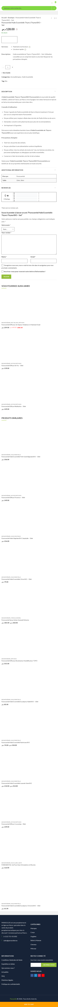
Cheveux (33, 944)
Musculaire (14, 863)
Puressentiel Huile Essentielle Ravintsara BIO (15, 742)
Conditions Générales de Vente (11, 960)
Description (6, 91)
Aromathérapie (16, 77)
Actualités (4, 972)
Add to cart (29, 1004)
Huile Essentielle (27, 77)
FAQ (3, 976)
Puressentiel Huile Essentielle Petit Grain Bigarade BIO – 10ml (20, 456)
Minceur (33, 948)
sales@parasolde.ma (10, 940)
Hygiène (33, 936)
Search (54, 8)
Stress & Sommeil (16, 618)
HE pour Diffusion (16, 363)
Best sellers (14, 322)
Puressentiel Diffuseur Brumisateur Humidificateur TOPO (19, 661)
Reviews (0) (6, 188)
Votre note (6, 225)
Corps (33, 932)
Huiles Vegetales (16, 536)
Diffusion (21, 322)
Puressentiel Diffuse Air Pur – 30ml (12, 365)
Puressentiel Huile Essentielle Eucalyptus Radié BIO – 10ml (19, 701)
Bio (6, 81)
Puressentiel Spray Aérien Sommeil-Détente (15, 620)
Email (33, 257)
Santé (20, 863)
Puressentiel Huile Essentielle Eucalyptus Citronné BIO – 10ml (20, 906)
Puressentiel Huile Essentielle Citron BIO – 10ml (16, 579)
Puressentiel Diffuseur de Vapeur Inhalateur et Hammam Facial (20, 325)
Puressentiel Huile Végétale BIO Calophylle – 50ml (17, 538)
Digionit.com (43, 999)
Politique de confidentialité (10, 984)
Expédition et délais (8, 964)
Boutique (11, 17)
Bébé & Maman (36, 940)
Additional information (12, 170)
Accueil (4, 17)
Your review (6, 233)
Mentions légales (7, 980)
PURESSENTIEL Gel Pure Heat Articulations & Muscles (18, 865)
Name (4, 257)
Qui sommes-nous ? (8, 968)
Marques (34, 928)
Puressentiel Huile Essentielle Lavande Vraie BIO (16, 783)
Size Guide (6, 73)
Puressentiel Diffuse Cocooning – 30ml (13, 824)
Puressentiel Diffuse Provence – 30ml (13, 497)
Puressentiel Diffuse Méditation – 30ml (13, 406)
